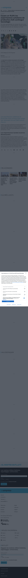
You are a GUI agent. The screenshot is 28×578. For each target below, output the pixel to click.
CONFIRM (8, 301)
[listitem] (14, 286)
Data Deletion (9, 304)
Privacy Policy (19, 304)
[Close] (26, 273)
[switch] (24, 288)
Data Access (14, 304)
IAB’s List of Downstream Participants (17, 282)
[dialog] (14, 289)
